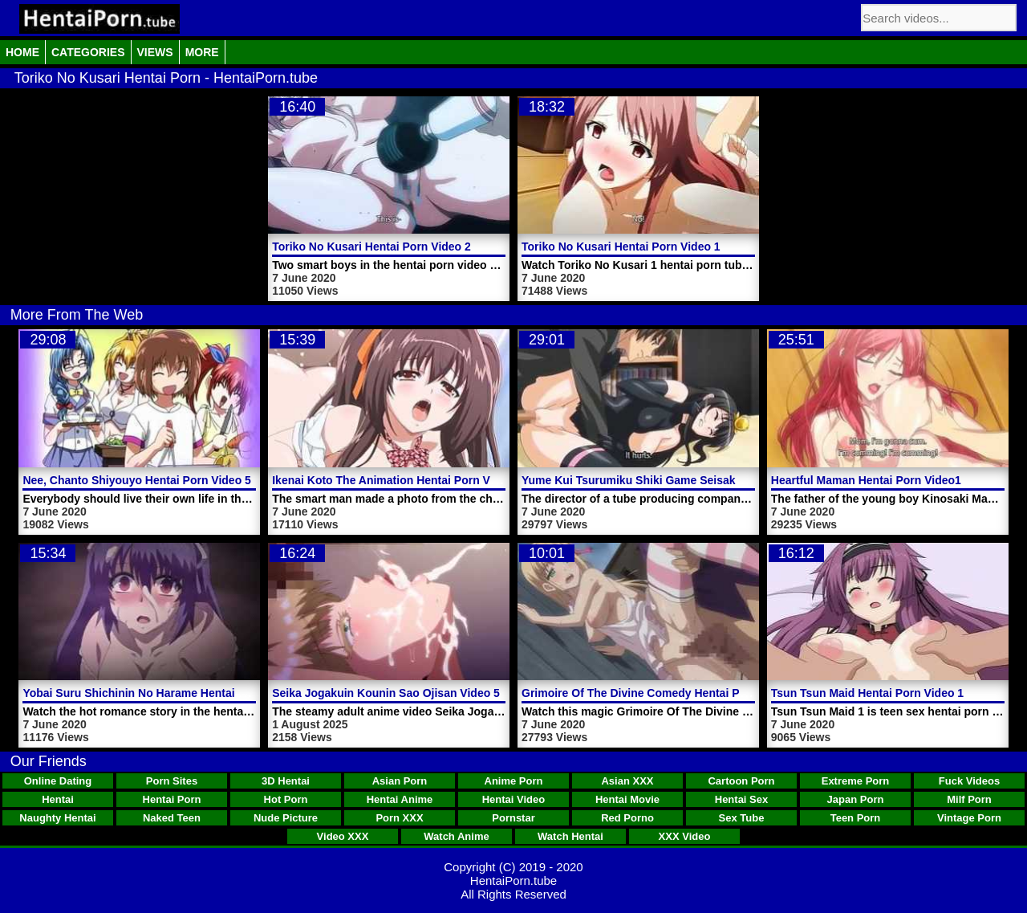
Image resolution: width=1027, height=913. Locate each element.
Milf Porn (969, 799)
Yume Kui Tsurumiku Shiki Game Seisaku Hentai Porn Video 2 (686, 480)
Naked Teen (172, 818)
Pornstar (513, 818)
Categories (88, 52)
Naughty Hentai (57, 818)
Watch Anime (456, 836)
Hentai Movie (627, 799)
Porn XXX (399, 818)
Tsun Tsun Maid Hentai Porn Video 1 (867, 693)
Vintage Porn (969, 818)
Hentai (58, 799)
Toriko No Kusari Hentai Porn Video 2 (371, 246)
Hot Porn (286, 799)
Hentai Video (514, 799)
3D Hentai (286, 781)
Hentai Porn (172, 799)
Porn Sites (171, 781)
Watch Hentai (570, 836)
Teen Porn (855, 818)
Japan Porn (855, 799)
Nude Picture (286, 818)
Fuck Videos (969, 781)
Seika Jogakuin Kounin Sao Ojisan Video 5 (386, 693)
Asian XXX (627, 781)
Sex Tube (742, 818)
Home (22, 52)
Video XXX (343, 836)
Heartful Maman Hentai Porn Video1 (866, 480)
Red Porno (627, 818)
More (202, 52)
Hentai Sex (741, 799)
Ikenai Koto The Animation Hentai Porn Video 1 (397, 480)
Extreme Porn (856, 781)
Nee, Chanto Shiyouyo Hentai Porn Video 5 (136, 480)
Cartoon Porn (741, 781)
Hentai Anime (400, 799)
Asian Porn (400, 781)
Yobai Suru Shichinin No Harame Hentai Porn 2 (147, 693)
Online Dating (58, 781)
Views (155, 52)
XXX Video (685, 836)
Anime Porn (514, 781)
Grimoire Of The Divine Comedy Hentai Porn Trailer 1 (663, 693)
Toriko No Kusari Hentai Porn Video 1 (621, 246)
